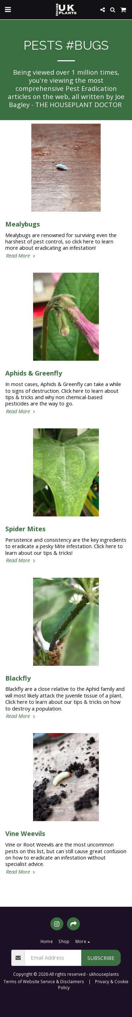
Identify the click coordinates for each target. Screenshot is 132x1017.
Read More (21, 255)
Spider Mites (25, 528)
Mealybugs (22, 223)
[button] (8, 9)
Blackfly (18, 678)
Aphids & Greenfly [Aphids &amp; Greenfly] (33, 372)
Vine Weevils (25, 833)
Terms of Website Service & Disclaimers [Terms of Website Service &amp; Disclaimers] (44, 981)
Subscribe (101, 957)
